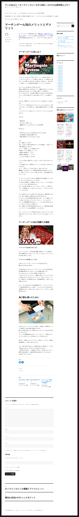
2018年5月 (60, 86)
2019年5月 (60, 80)
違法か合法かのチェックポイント (65, 45)
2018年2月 (60, 88)
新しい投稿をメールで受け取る (13, 470)
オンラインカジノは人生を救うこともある (47, 16)
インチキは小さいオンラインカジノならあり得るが (31, 13)
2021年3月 (60, 70)
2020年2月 (60, 76)
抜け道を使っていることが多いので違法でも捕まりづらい (20, 16)
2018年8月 (60, 85)
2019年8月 (60, 79)
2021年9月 (60, 68)
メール (7, 436)
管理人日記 (7, 41)
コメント (7, 407)
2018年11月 (60, 83)
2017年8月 (60, 91)
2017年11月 (60, 89)
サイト (6, 443)
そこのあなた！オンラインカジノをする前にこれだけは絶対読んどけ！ (38, 5)
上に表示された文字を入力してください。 (14, 458)
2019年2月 (60, 82)
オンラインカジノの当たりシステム (14, 19)
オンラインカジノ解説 (62, 101)
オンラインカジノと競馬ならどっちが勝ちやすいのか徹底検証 (47, 381)
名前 (6, 429)
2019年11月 (60, 77)
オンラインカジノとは (10, 13)
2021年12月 (60, 67)
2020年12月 (60, 71)
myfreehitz (7, 37)
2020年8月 (60, 73)
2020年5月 (60, 74)
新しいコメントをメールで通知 (13, 467)
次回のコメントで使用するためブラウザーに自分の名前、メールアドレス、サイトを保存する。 (26, 450)
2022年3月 (60, 65)
